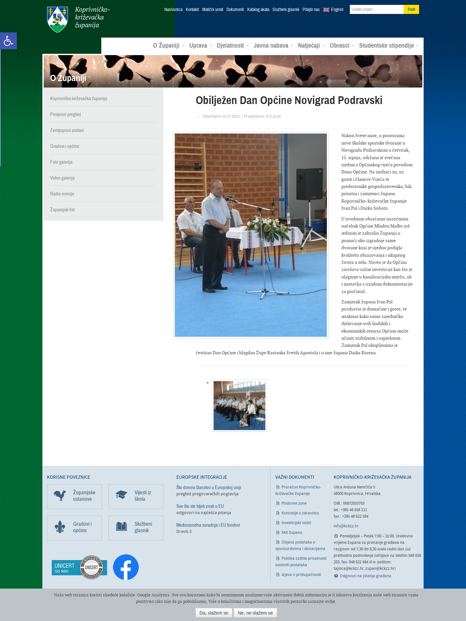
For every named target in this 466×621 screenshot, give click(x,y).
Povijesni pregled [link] (65, 114)
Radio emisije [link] (62, 194)
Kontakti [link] (192, 10)
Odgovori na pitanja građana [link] (365, 576)
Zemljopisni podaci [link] (67, 130)
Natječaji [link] (311, 45)
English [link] (337, 10)
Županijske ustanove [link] (84, 495)
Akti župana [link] (292, 533)
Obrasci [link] (342, 45)
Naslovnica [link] (173, 10)
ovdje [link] (330, 601)
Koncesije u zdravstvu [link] (300, 513)
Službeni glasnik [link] (285, 10)
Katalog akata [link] (258, 10)
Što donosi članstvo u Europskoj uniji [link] (208, 487)
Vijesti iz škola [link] (143, 495)
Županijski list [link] (62, 209)
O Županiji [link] (168, 45)
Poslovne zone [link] (294, 503)
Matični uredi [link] (212, 10)
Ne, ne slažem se (255, 612)
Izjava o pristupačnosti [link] (301, 575)
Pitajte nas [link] (311, 10)
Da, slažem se (214, 612)
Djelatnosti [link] (233, 45)
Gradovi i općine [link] (64, 146)
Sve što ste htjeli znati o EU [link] (200, 506)
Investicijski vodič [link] (296, 523)
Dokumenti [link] (235, 10)
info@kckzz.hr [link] (346, 526)
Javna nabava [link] (273, 45)
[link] (8, 40)
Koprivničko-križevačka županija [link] (78, 19)
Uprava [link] (200, 45)
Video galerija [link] (62, 178)
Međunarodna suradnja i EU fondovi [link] (208, 525)
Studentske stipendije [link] (389, 45)
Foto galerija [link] (61, 162)
